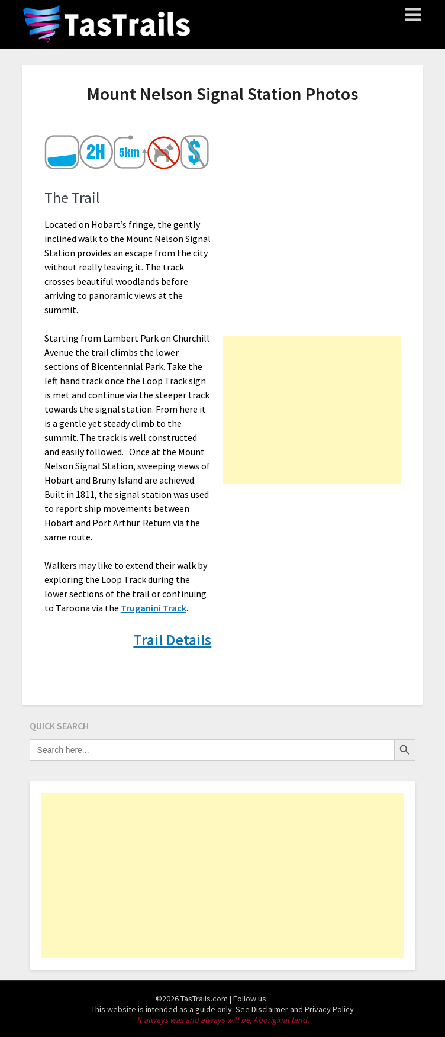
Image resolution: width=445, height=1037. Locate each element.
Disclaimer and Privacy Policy (302, 1009)
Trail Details (172, 639)
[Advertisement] (312, 410)
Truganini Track (153, 608)
